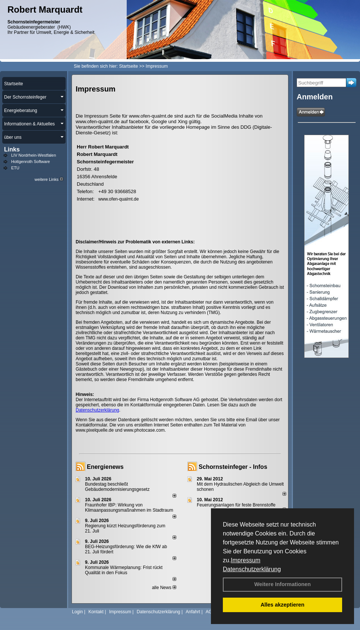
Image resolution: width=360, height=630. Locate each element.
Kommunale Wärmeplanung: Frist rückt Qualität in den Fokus (123, 570)
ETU (15, 168)
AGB (210, 611)
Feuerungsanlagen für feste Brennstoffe (236, 505)
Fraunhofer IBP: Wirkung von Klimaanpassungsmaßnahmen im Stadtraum (129, 507)
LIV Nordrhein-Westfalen (33, 155)
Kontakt (96, 611)
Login (77, 611)
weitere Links (49, 179)
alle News (164, 587)
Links (12, 149)
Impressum (245, 560)
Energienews (105, 467)
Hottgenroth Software (30, 161)
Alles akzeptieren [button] (282, 605)
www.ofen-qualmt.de (118, 199)
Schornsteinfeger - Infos (233, 467)
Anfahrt (193, 611)
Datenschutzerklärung (252, 569)
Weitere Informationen (282, 584)
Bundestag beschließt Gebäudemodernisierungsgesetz (117, 487)
